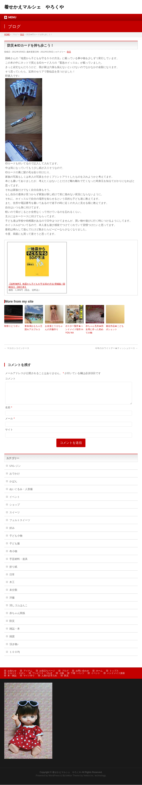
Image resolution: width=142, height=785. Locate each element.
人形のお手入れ (49, 675)
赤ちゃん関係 (17, 617)
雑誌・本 (14, 633)
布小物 (13, 555)
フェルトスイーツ (19, 524)
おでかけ (14, 478)
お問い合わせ (82, 671)
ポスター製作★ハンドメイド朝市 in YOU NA (74, 329)
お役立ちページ (47, 671)
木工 (12, 586)
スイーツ (14, 516)
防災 (69, 52)
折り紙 (13, 571)
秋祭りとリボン (12, 326)
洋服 (12, 602)
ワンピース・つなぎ (42, 673)
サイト (9, 434)
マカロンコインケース (16, 348)
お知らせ (12, 671)
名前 (8, 411)
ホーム (99, 671)
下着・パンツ (77, 673)
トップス (114, 671)
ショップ (14, 509)
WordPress (54, 775)
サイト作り (29, 675)
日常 (12, 578)
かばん (13, 485)
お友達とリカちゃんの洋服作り (54, 328)
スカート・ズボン (16, 673)
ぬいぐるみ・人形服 (21, 493)
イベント (14, 501)
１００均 (14, 656)
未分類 (13, 594)
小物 (61, 673)
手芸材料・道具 (18, 563)
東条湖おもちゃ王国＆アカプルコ (33, 328)
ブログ (65, 671)
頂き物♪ (13, 648)
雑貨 (12, 640)
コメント (10, 378)
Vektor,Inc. (88, 775)
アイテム (27, 671)
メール (10, 422)
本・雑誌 (12, 675)
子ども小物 (15, 540)
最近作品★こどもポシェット (115, 328)
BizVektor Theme (71, 775)
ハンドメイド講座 (116, 673)
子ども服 (14, 547)
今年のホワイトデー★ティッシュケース (116, 348)
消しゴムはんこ (18, 609)
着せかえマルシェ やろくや (34, 6)
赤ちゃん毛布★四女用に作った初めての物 (94, 329)
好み (12, 532)
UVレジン (15, 470)
